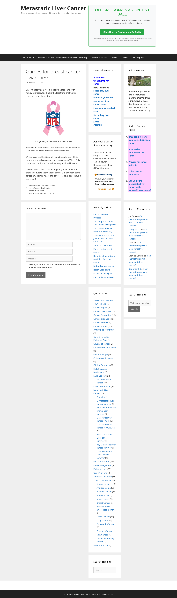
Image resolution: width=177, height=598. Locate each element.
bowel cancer (103, 499)
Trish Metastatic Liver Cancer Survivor (104, 454)
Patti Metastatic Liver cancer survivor (104, 437)
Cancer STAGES (100, 322)
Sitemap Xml (138, 57)
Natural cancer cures (103, 265)
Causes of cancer (101, 343)
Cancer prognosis (102, 318)
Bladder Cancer (104, 491)
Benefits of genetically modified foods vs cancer (104, 259)
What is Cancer (100, 545)
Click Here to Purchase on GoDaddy (122, 32)
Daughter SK (134, 229)
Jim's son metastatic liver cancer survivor (106, 410)
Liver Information (102, 386)
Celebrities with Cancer (104, 347)
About (114, 57)
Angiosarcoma (104, 487)
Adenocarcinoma (105, 484)
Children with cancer (103, 358)
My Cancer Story (101, 461)
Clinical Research (101, 365)
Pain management (102, 465)
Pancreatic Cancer (105, 524)
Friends (125, 57)
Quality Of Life (100, 472)
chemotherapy (100, 354)
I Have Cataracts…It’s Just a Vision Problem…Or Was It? (104, 238)
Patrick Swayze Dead (103, 277)
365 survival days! (99, 57)
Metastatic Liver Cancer (53, 8)
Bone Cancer (103, 495)
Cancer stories (100, 326)
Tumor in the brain (102, 245)
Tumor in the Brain (102, 476)
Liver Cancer (99, 375)
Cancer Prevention (102, 315)
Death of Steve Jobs (102, 273)
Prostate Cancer (104, 531)
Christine (101, 397)
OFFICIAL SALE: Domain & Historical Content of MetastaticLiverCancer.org (55, 57)
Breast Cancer (103, 502)
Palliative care (100, 469)
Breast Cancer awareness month (42, 185)
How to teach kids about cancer (42, 193)
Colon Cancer (103, 516)
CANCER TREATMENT (103, 330)
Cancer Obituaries (102, 311)
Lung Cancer (103, 520)
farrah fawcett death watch (40, 188)
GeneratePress (107, 594)
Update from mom (36, 191)
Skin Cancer (102, 534)
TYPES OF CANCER (102, 480)
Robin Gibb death (102, 269)
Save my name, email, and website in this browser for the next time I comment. (55, 266)
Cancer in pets (100, 307)
